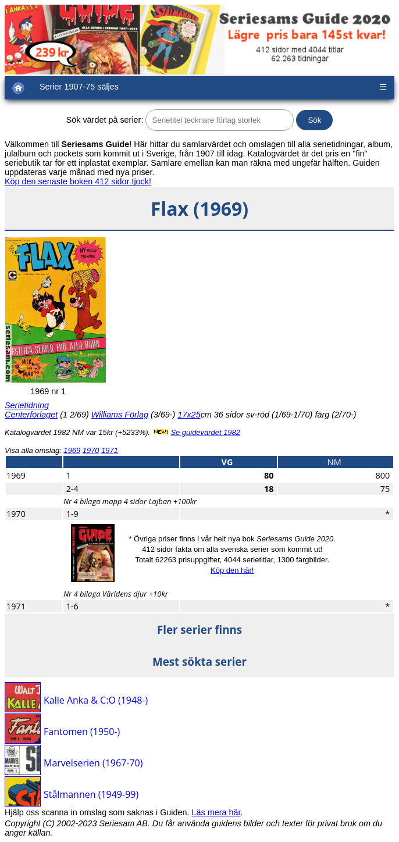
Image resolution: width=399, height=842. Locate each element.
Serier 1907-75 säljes (79, 86)
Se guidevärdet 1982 (205, 432)
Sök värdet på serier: (105, 119)
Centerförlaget (31, 414)
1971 (109, 450)
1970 (91, 450)
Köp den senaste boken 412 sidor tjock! (78, 181)
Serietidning (27, 405)
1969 (71, 450)
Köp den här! (232, 570)
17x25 (188, 414)
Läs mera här (216, 812)
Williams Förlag (119, 414)
